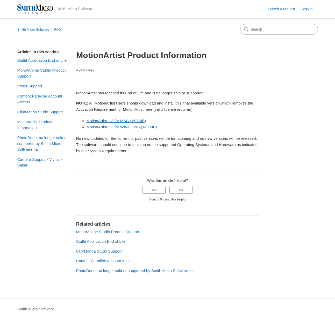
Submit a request (281, 9)
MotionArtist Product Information (34, 125)
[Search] (279, 29)
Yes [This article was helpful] (154, 190)
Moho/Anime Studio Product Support (41, 73)
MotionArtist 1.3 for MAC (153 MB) (116, 121)
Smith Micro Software (33, 29)
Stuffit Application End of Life (42, 60)
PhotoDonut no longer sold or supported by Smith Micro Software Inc (42, 143)
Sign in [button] (307, 9)
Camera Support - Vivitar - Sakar (39, 162)
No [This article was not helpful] (181, 190)
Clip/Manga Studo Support (40, 112)
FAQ (57, 29)
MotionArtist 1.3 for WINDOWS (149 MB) (122, 127)
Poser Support (29, 86)
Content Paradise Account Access (39, 99)
